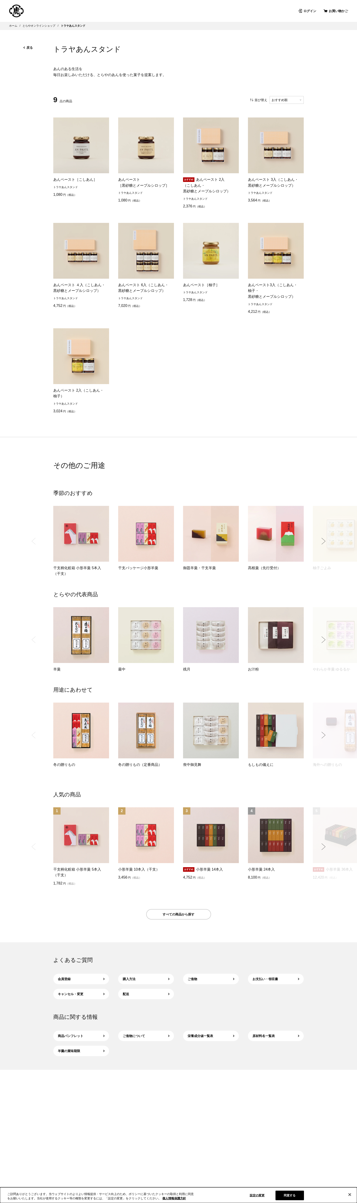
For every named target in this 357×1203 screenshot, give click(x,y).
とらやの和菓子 (44, 11)
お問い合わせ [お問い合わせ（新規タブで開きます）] (239, 11)
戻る (28, 47)
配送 (146, 994)
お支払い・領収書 (275, 979)
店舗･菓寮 (123, 11)
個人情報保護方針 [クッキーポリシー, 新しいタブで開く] (174, 1198)
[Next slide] (323, 541)
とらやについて (152, 11)
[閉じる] (350, 1195)
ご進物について (146, 1036)
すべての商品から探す (178, 914)
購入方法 (146, 979)
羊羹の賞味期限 (81, 1051)
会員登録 (81, 979)
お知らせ (211, 11)
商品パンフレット (81, 1036)
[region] (178, 1195)
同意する (290, 1195)
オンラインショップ (86, 11)
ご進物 (211, 979)
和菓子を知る (185, 11)
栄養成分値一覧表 (211, 1036)
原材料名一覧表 (275, 1036)
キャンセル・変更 (81, 994)
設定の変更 (257, 1195)
